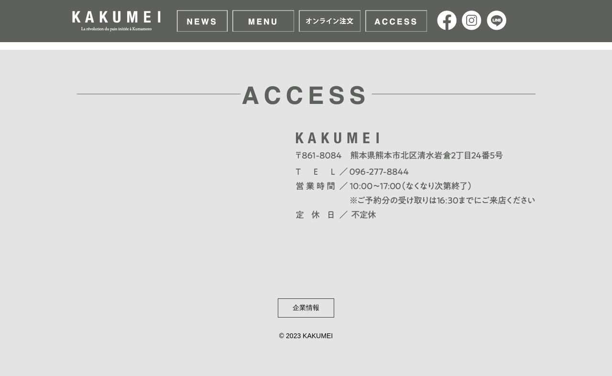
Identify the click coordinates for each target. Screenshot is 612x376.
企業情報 (306, 307)
